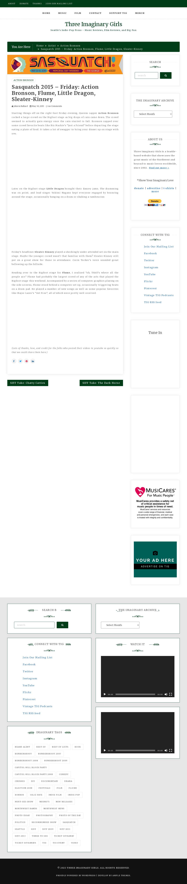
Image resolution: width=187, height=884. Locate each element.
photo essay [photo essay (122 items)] (22, 815)
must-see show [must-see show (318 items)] (24, 802)
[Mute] (166, 694)
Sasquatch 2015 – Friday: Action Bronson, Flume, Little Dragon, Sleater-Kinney (55, 93)
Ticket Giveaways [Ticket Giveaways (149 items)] (25, 843)
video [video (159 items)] (74, 843)
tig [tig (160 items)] (44, 843)
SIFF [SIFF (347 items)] (33, 829)
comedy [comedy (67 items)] (64, 774)
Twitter (149, 260)
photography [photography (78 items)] (44, 815)
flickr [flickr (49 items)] (73, 788)
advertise (154, 188)
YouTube (150, 274)
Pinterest (150, 288)
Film (78, 13)
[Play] (104, 694)
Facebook (150, 253)
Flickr (148, 281)
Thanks (37, 3)
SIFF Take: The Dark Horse (101, 382)
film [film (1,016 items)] (59, 788)
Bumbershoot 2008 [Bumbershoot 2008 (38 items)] (26, 760)
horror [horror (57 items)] (19, 795)
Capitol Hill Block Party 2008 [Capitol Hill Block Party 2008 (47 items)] (34, 774)
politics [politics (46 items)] (20, 822)
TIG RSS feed (153, 302)
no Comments (54, 106)
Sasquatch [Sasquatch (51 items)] (69, 822)
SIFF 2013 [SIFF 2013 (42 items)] (20, 836)
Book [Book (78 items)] (78, 747)
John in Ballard (21, 106)
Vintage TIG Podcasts (159, 295)
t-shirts (168, 188)
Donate (24, 3)
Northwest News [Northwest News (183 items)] (54, 808)
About (11, 3)
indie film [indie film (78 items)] (55, 795)
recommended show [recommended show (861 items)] (44, 822)
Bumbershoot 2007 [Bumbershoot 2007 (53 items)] (49, 754)
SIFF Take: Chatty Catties (27, 382)
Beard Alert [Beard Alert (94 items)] (22, 747)
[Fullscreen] (170, 694)
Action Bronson (24, 80)
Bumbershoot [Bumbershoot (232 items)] (23, 754)
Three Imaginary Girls (93, 24)
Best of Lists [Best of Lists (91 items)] (60, 747)
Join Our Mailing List (159, 246)
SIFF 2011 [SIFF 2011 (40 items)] (65, 829)
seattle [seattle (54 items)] (20, 829)
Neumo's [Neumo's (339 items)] (44, 802)
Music (62, 13)
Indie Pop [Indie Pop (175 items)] (74, 795)
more (155, 191)
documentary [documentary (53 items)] (49, 781)
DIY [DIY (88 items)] (33, 781)
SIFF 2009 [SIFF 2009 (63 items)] (47, 829)
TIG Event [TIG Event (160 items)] (59, 843)
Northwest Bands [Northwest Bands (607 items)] (26, 808)
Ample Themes (121, 875)
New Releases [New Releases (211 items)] (64, 802)
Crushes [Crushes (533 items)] (20, 781)
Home (46, 13)
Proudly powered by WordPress (76, 875)
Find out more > (159, 168)
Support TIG (118, 13)
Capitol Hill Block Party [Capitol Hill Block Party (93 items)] (31, 767)
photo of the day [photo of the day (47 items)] (70, 815)
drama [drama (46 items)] (68, 781)
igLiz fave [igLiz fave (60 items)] (36, 795)
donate (139, 188)
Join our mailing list (59, 3)
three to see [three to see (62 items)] (40, 836)
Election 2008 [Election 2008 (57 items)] (23, 788)
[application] (137, 676)
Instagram (151, 267)
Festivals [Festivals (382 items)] (44, 788)
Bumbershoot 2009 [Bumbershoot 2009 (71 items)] (55, 760)
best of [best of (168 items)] (41, 747)
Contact (95, 13)
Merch (140, 13)
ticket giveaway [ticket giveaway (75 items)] (64, 836)
